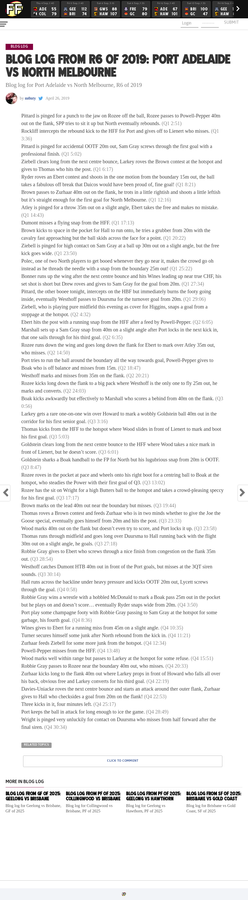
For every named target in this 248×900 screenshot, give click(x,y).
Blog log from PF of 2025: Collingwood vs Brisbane (93, 796)
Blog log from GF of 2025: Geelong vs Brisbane (33, 796)
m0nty (30, 98)
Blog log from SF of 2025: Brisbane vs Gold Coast (213, 796)
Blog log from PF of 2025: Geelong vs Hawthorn (153, 796)
